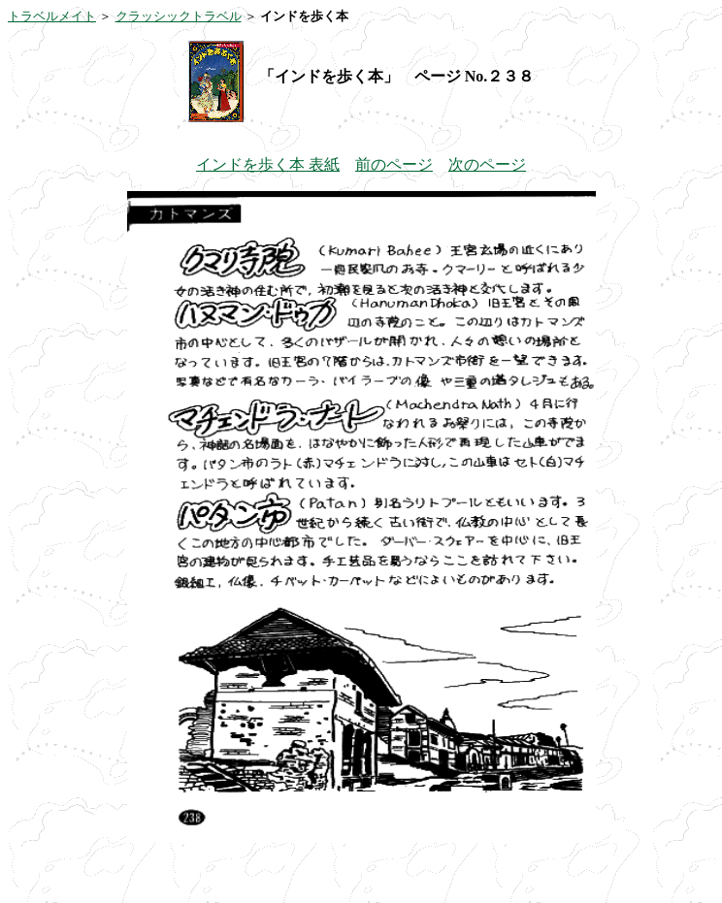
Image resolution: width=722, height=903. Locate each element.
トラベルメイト (52, 16)
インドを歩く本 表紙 (268, 164)
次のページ (487, 164)
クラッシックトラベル (178, 16)
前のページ (394, 164)
